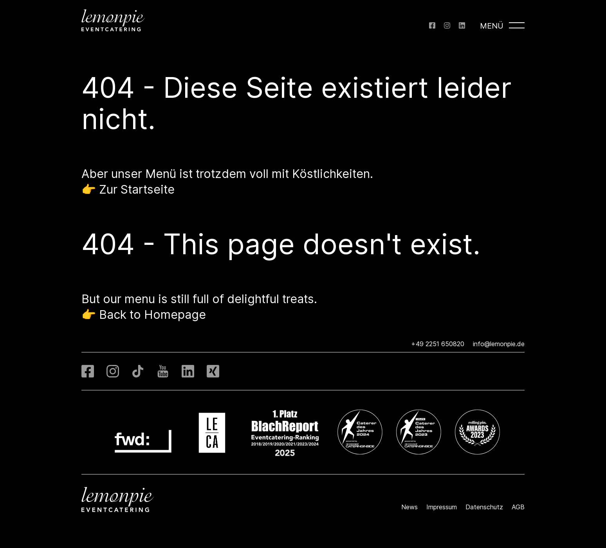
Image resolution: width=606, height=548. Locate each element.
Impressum (441, 507)
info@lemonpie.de (499, 344)
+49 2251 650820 (437, 344)
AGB (518, 507)
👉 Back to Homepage (143, 314)
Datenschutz (484, 507)
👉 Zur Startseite (128, 189)
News (409, 507)
